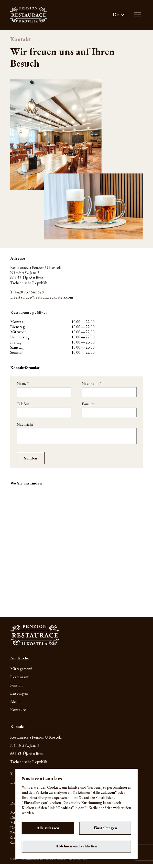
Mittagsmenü (21, 668)
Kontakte (18, 709)
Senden (30, 458)
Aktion (15, 701)
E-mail (88, 404)
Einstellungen (105, 828)
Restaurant (19, 677)
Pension (16, 685)
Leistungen (19, 693)
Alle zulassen (48, 828)
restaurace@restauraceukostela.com (43, 297)
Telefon (23, 404)
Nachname (91, 383)
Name (23, 383)
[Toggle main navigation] (137, 14)
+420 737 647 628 (29, 292)
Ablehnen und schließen (76, 846)
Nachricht (25, 424)
